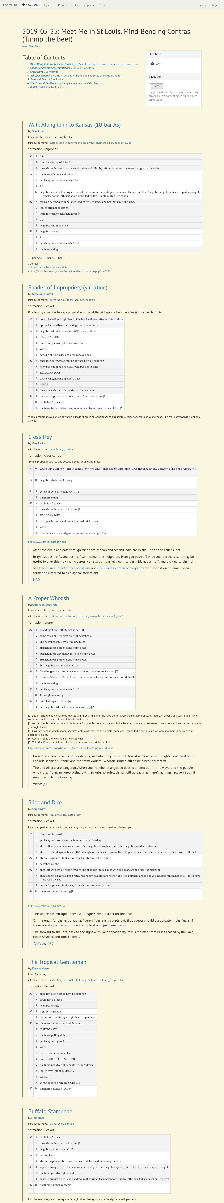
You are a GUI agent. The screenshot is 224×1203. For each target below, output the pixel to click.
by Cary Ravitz (44, 71)
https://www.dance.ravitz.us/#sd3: (47, 905)
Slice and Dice (45, 802)
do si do (119, 142)
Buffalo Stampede (50, 1111)
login (215, 5)
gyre (110, 980)
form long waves (87, 616)
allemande (102, 142)
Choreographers (84, 5)
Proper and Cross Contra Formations (64, 568)
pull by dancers (67, 616)
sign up (202, 5)
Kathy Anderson (41, 968)
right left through (77, 980)
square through (65, 1123)
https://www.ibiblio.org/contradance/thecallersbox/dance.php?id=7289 (70, 271)
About (102, 5)
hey (111, 142)
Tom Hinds (38, 1118)
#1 (46, 784)
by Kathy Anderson (55, 83)
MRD (36, 579)
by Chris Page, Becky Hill (54, 75)
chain (52, 1123)
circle (92, 299)
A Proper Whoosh (48, 598)
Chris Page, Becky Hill (44, 604)
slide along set (58, 980)
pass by (118, 980)
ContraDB (10, 5)
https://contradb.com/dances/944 (49, 267)
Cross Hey (40, 436)
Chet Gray (34, 46)
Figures (48, 5)
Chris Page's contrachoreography (120, 568)
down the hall (57, 299)
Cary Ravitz (38, 443)
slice (63, 814)
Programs (63, 5)
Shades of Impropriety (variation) (67, 287)
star (79, 814)
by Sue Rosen (60, 64)
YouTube (39, 943)
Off (156, 86)
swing (128, 142)
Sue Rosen (38, 131)
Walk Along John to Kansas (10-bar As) (74, 124)
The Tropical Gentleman (57, 961)
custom (54, 142)
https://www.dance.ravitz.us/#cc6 (46, 541)
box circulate (105, 616)
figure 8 (118, 616)
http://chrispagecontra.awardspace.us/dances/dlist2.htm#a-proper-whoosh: (70, 748)
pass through (57, 449)
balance (92, 980)
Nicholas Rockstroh (42, 294)
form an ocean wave (83, 142)
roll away (55, 814)
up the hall (72, 299)
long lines (64, 142)
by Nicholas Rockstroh (62, 68)
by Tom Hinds (48, 87)
